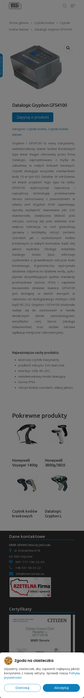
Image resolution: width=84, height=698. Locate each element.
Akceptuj (61, 687)
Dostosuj (22, 687)
